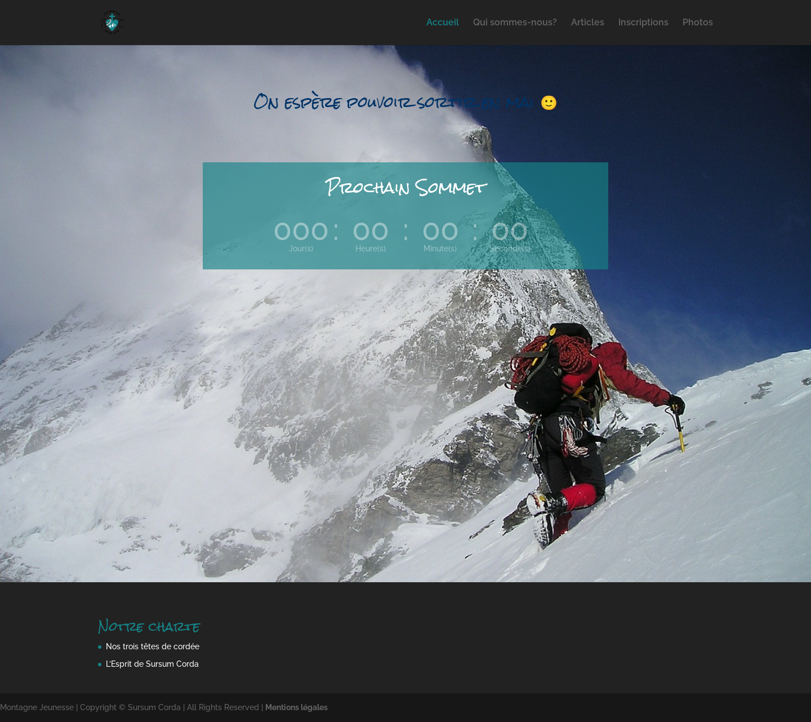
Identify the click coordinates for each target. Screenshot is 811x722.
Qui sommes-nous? (515, 23)
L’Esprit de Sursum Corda (152, 663)
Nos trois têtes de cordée (152, 646)
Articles (587, 23)
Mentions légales (296, 707)
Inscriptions (643, 23)
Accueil (442, 23)
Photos (698, 23)
